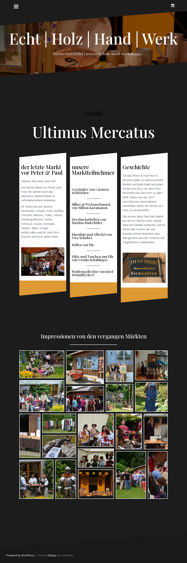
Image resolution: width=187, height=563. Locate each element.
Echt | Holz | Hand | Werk (93, 38)
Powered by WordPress (20, 555)
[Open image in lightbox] (42, 364)
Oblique (51, 555)
